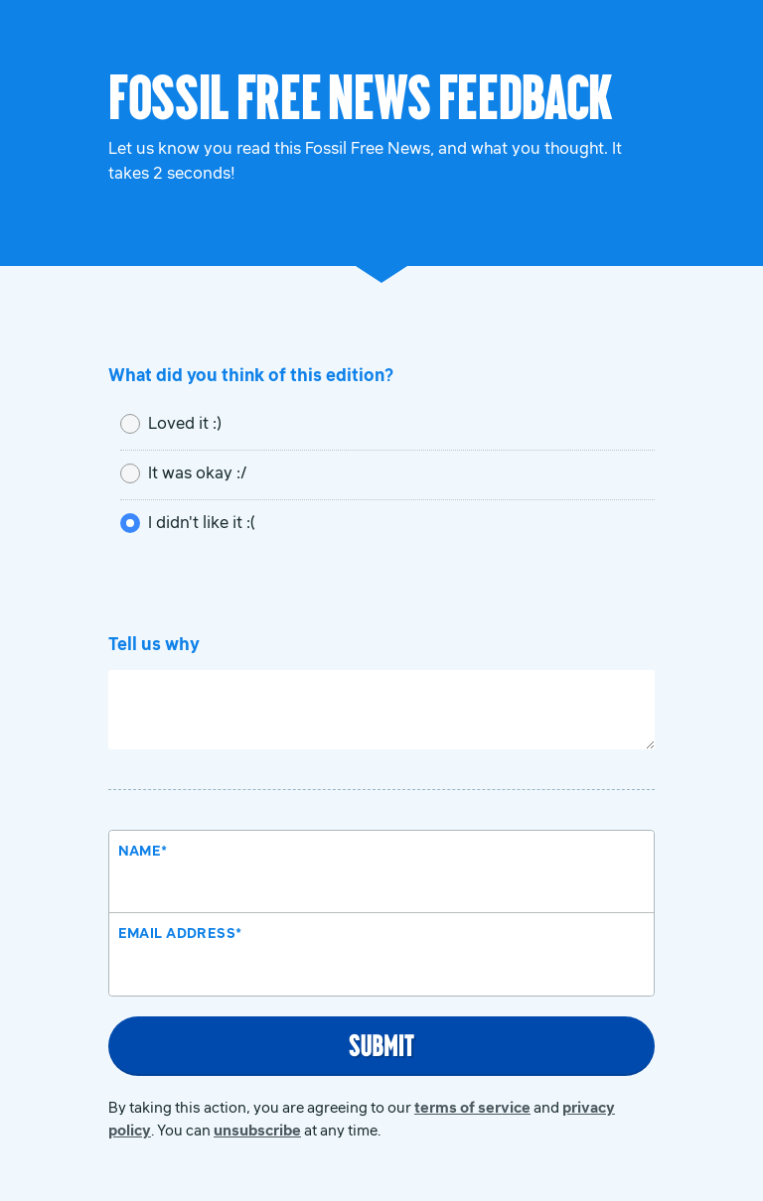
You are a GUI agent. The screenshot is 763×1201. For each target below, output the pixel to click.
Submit (381, 1044)
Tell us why (154, 644)
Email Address (180, 933)
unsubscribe (257, 1130)
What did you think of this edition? (250, 375)
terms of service (472, 1107)
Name (143, 851)
